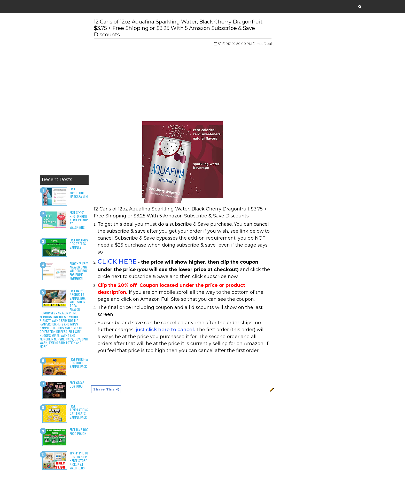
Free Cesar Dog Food (77, 384)
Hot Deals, (265, 44)
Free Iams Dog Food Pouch (79, 431)
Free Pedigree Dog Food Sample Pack (79, 363)
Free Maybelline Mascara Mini (79, 193)
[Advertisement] (64, 95)
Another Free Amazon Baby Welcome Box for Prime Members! (79, 271)
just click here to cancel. (165, 329)
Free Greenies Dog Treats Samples (79, 244)
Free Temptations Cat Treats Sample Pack (79, 411)
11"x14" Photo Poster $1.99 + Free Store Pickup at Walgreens (79, 460)
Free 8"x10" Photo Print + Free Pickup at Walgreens (79, 220)
